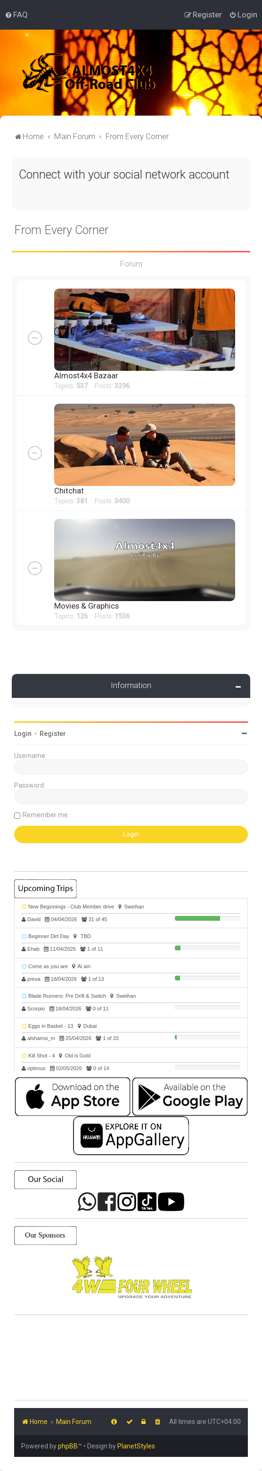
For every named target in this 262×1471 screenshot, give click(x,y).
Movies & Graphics (86, 605)
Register (53, 733)
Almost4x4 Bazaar (86, 375)
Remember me (45, 815)
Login (23, 733)
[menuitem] (16, 14)
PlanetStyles (136, 1446)
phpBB (68, 1446)
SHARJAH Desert (131, 1357)
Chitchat (69, 490)
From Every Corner (61, 230)
